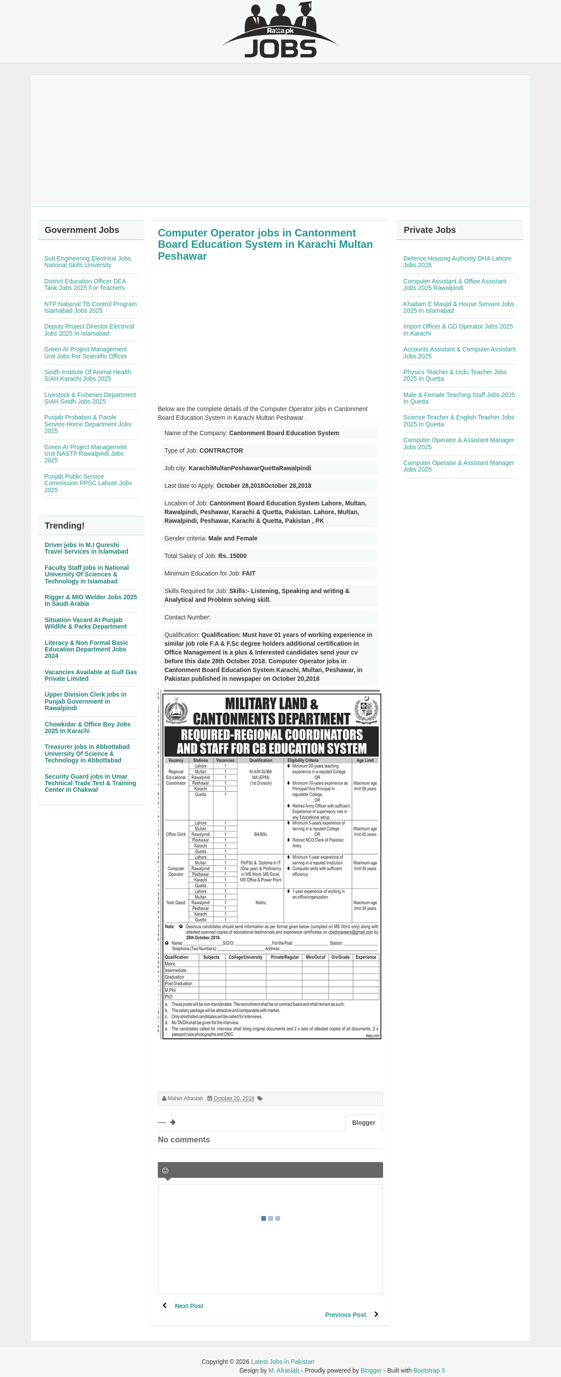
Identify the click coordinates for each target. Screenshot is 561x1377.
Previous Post (345, 1305)
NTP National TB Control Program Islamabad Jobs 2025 (90, 307)
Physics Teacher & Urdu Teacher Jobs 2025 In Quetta (455, 375)
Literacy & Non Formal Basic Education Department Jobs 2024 (86, 649)
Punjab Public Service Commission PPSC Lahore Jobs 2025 (88, 483)
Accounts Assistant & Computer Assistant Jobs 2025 (459, 352)
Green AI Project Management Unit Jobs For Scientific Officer (85, 352)
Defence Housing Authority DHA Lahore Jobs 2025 (457, 261)
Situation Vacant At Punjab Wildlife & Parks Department (86, 623)
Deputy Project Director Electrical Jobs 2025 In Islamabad (89, 329)
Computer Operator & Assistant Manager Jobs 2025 (458, 443)
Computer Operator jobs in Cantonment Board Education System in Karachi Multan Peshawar (265, 244)
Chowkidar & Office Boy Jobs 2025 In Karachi (88, 727)
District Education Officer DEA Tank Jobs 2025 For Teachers (85, 284)
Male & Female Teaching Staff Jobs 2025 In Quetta (459, 398)
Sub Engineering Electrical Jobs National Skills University (87, 261)
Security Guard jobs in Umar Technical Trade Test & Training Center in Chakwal (90, 783)
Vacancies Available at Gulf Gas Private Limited (91, 675)
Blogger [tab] (363, 1122)
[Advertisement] (280, 140)
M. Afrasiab (284, 1361)
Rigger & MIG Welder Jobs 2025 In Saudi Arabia (91, 600)
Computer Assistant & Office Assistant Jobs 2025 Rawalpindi (454, 284)
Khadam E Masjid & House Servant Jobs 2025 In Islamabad (458, 307)
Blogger (371, 1361)
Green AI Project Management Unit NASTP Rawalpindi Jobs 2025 (85, 454)
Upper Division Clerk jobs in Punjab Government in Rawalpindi (86, 701)
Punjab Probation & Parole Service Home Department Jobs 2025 (87, 424)
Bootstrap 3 (429, 1361)
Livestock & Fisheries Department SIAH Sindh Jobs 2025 (90, 398)
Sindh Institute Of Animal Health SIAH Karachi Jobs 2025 (87, 375)
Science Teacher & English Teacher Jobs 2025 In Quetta (458, 420)
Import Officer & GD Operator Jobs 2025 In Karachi (458, 329)
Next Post (189, 1305)
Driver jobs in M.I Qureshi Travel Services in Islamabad (86, 548)
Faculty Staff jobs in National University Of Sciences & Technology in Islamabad (87, 574)
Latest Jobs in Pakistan (282, 1352)
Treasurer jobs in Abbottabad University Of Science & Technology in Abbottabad (87, 753)
